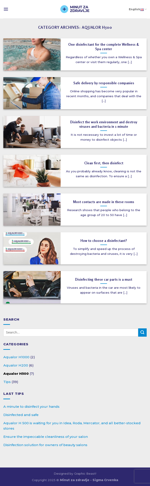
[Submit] (142, 332)
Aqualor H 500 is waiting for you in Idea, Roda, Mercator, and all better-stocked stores (72, 425)
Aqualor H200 (15, 365)
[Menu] (5, 9)
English (138, 9)
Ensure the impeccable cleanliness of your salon (45, 437)
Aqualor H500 (16, 373)
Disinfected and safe (21, 415)
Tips (7, 382)
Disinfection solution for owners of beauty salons (45, 445)
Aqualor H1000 (16, 357)
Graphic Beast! (85, 473)
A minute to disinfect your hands (31, 406)
